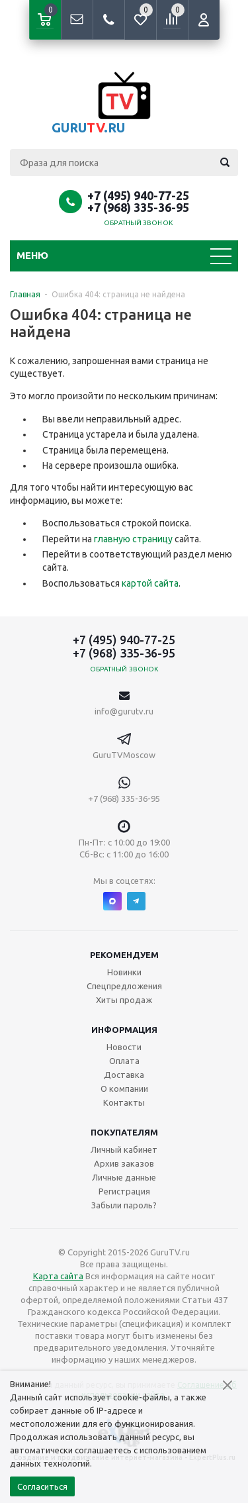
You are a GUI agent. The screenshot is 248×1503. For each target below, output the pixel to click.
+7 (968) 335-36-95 (138, 207)
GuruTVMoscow (124, 754)
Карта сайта (58, 1276)
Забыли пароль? (124, 1205)
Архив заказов (124, 1163)
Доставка (124, 1074)
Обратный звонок (138, 222)
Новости (124, 1046)
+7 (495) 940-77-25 (138, 195)
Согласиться (42, 1486)
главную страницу (133, 539)
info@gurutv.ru (124, 711)
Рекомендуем (124, 954)
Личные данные (124, 1177)
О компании (124, 1088)
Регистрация (124, 1191)
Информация (124, 1029)
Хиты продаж (124, 999)
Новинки (124, 972)
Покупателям (124, 1132)
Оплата (124, 1060)
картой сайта (150, 583)
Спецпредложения (124, 986)
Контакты (124, 1102)
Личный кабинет (124, 1149)
